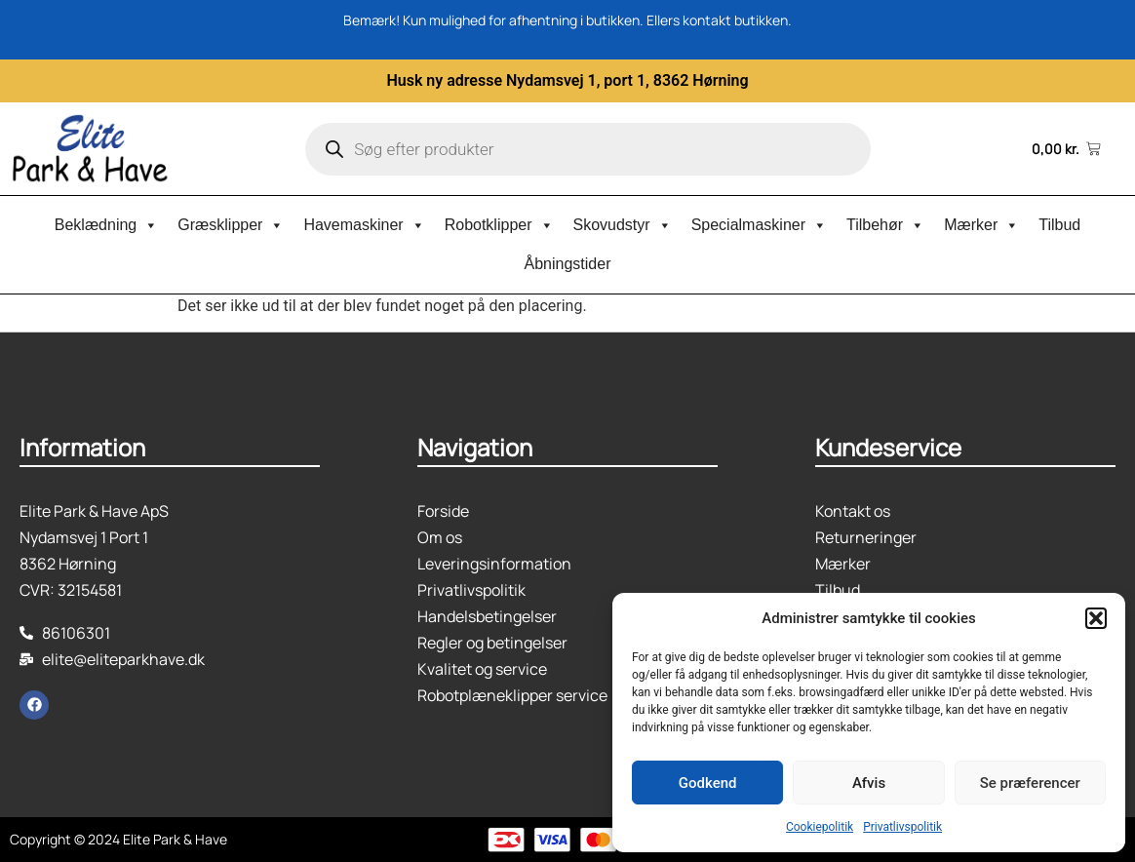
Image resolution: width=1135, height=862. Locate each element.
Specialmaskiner (759, 225)
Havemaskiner (363, 225)
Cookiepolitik (819, 827)
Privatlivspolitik (902, 827)
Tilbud (1059, 224)
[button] (1096, 618)
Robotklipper (499, 225)
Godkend (708, 783)
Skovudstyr (622, 225)
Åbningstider (568, 263)
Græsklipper (230, 225)
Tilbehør (885, 225)
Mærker (981, 225)
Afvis (868, 783)
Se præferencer (1030, 783)
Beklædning (107, 225)
